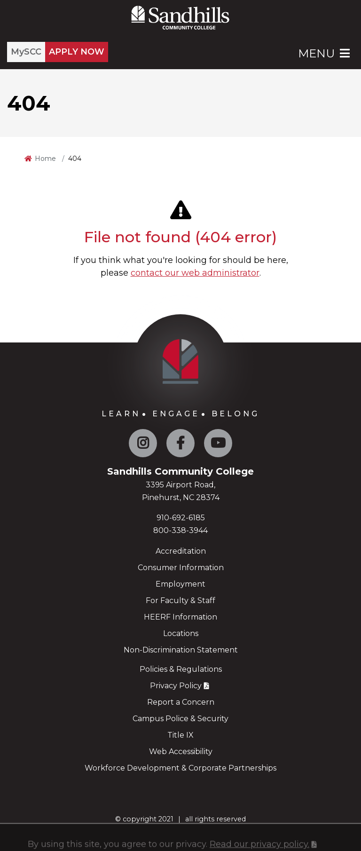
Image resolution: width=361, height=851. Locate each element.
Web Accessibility (180, 751)
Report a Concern (180, 702)
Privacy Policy (176, 685)
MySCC (26, 52)
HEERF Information (180, 616)
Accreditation (181, 551)
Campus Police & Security (180, 718)
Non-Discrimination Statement (181, 649)
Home (45, 158)
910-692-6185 (181, 517)
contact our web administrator (195, 273)
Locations (180, 633)
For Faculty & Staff (180, 600)
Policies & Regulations (181, 669)
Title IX (180, 735)
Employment (180, 584)
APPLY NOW (76, 52)
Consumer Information (181, 567)
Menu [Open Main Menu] (325, 53)
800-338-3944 (180, 530)
